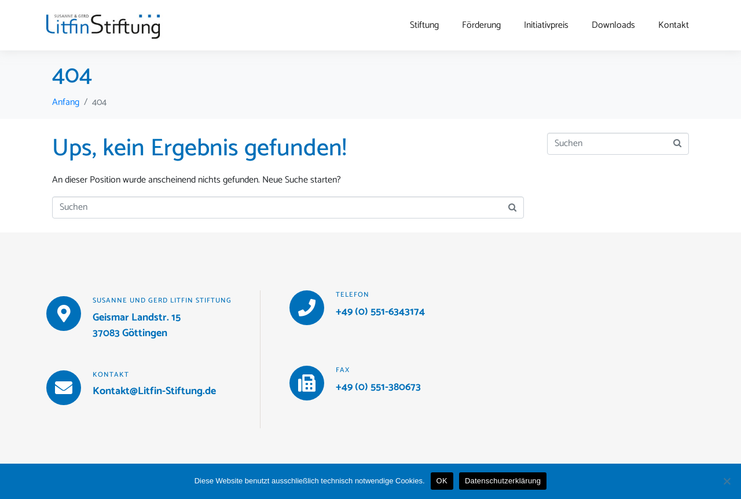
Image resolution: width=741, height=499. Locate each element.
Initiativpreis (546, 25)
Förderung (481, 25)
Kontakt (673, 25)
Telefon (352, 294)
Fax (343, 370)
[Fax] (306, 383)
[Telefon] (306, 307)
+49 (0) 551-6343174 (380, 311)
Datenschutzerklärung (503, 480)
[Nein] (726, 481)
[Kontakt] (63, 387)
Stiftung (424, 25)
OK (441, 480)
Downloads (613, 25)
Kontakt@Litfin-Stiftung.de (154, 391)
